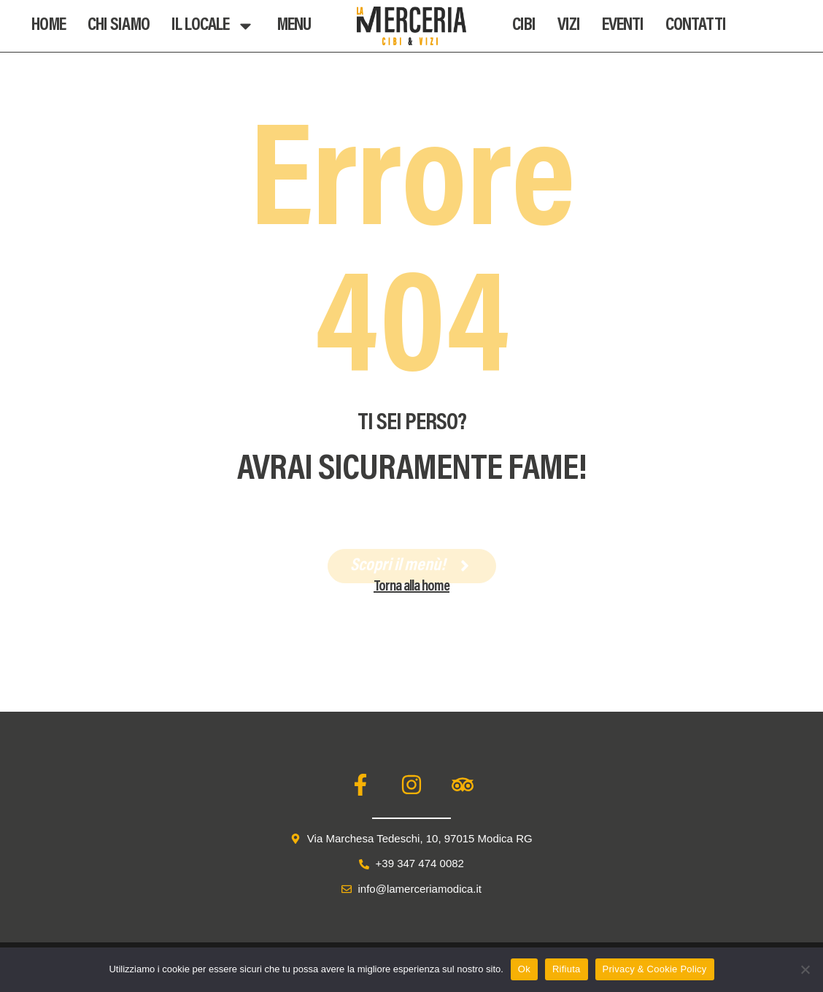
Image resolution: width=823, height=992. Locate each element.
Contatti (695, 26)
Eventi (623, 26)
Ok (524, 969)
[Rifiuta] (804, 969)
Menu (294, 26)
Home (48, 26)
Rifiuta (566, 969)
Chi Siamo (119, 26)
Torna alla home (411, 587)
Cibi (524, 26)
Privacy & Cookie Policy (655, 969)
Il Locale (213, 25)
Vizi (568, 26)
